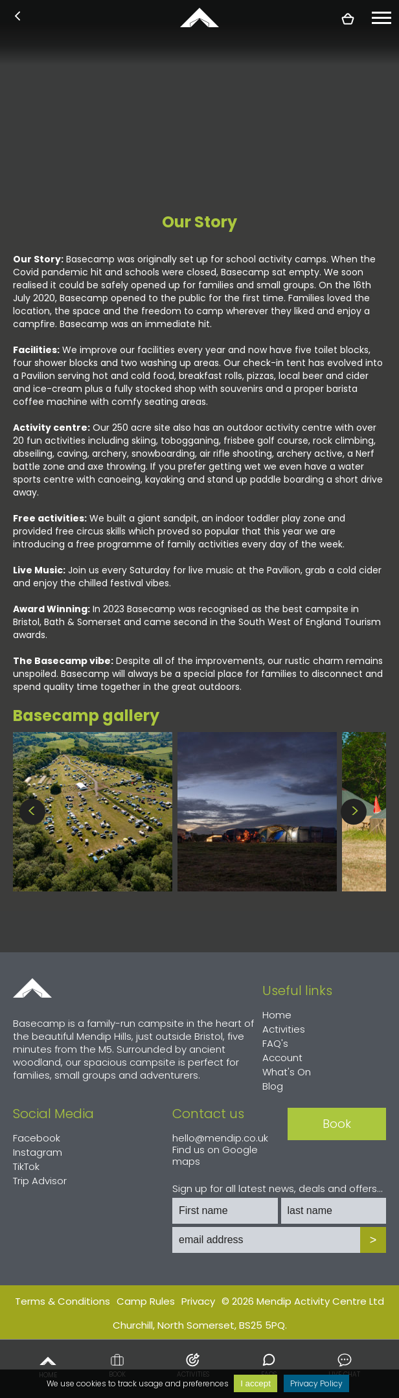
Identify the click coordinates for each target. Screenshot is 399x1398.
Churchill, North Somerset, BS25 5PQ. (200, 1325)
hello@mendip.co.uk (220, 1138)
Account (282, 1057)
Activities (193, 1365)
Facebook (36, 1138)
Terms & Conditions (62, 1301)
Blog (272, 1086)
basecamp (199, 17)
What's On (286, 1072)
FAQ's (275, 1043)
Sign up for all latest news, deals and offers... (277, 1189)
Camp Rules (146, 1301)
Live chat (344, 1365)
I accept (255, 1383)
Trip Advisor (40, 1180)
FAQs (269, 1365)
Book (117, 1365)
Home (48, 1366)
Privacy (198, 1301)
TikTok (26, 1166)
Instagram (37, 1152)
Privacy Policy (316, 1383)
